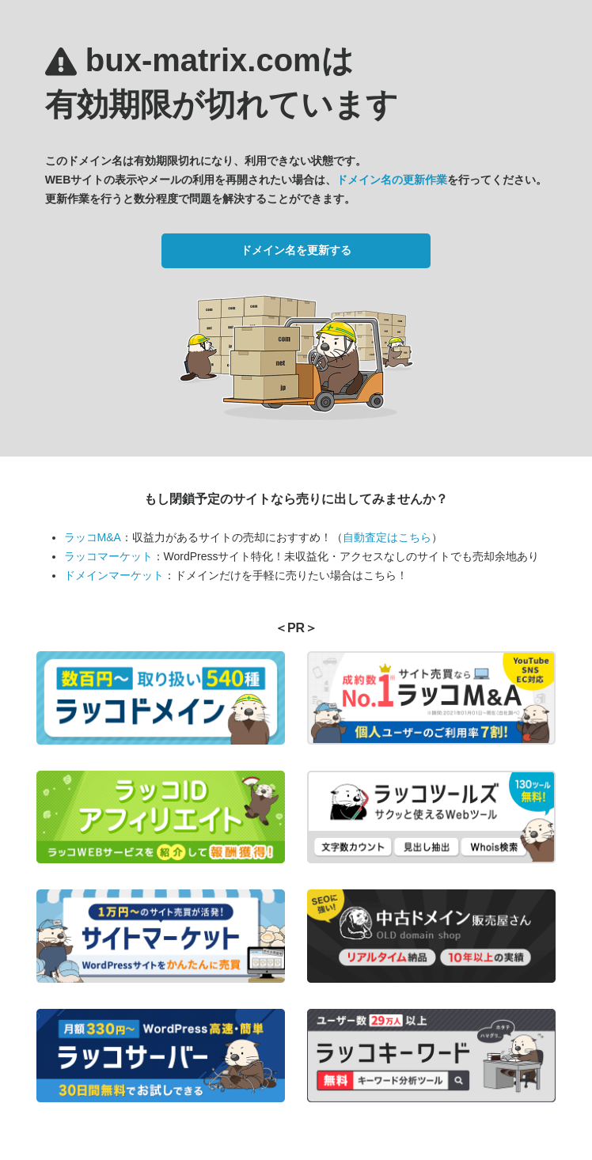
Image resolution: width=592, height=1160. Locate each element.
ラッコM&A (92, 537)
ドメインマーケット (114, 575)
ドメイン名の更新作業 (391, 179)
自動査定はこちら (387, 537)
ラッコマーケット (108, 556)
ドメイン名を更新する (296, 250)
